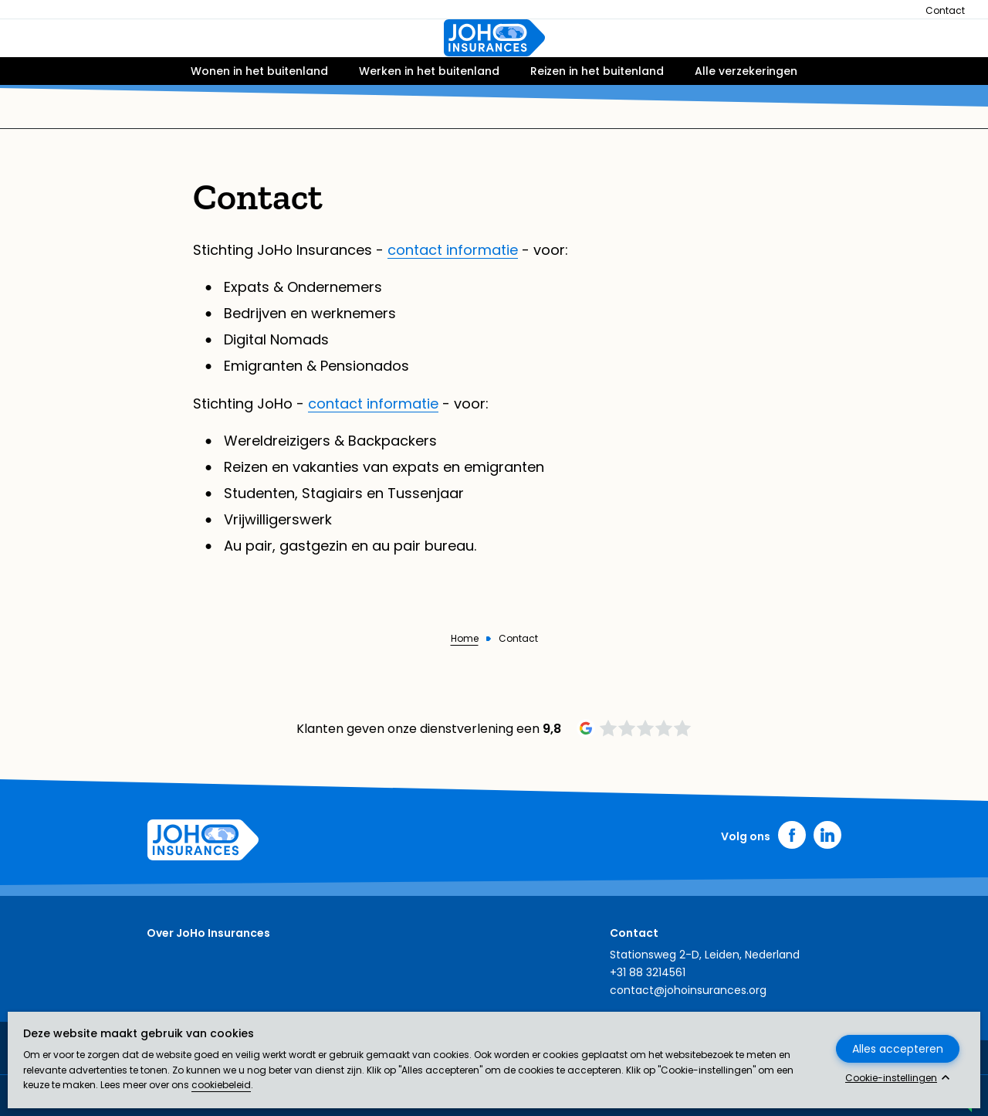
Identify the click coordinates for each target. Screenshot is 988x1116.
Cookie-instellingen (891, 1078)
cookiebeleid (221, 1084)
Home (465, 638)
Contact (945, 10)
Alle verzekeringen (746, 113)
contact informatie (452, 249)
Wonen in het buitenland (259, 113)
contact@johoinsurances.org (688, 990)
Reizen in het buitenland (597, 113)
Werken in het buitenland (429, 113)
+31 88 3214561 (647, 972)
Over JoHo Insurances (208, 933)
